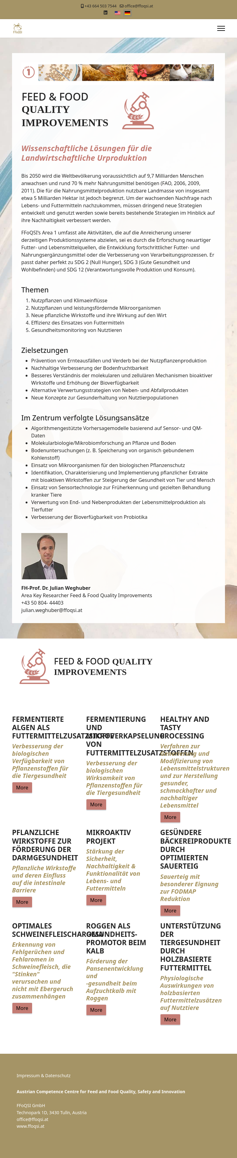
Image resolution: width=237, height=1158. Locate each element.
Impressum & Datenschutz (44, 1075)
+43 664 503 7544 (100, 6)
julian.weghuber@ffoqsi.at (51, 610)
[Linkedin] (105, 12)
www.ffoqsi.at (30, 1126)
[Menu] (221, 28)
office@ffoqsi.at (139, 6)
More (22, 787)
